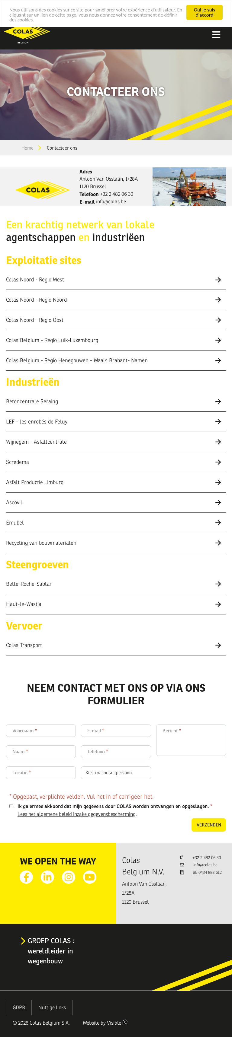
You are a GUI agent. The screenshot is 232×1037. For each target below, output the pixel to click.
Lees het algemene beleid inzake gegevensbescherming (77, 814)
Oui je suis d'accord (204, 12)
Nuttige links (52, 1007)
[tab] (116, 280)
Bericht (170, 731)
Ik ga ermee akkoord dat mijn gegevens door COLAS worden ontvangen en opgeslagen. (113, 806)
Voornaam (23, 731)
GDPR (19, 1007)
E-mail (94, 731)
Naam (18, 751)
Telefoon (96, 751)
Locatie (19, 772)
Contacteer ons (62, 148)
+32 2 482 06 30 (116, 194)
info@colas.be (111, 202)
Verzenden (209, 825)
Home (27, 148)
